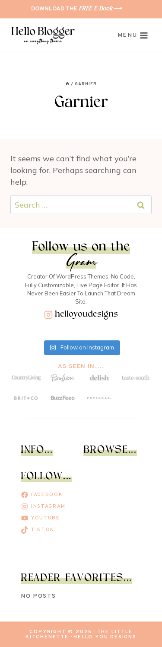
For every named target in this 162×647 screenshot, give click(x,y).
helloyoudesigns (86, 314)
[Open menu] (133, 36)
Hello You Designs (105, 637)
